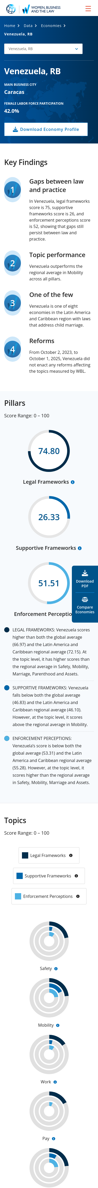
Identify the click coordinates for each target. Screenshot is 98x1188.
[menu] (88, 8)
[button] (43, 49)
